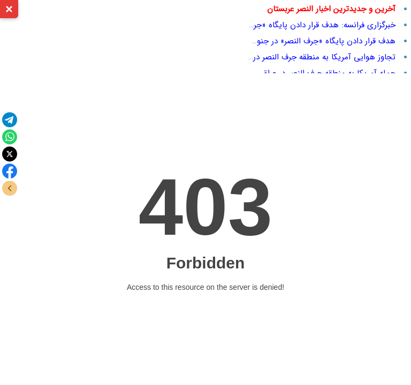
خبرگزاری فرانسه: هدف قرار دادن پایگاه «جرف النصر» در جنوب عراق (285, 25)
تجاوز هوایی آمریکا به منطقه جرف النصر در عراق (315, 57)
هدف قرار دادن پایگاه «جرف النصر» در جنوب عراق (314, 41)
